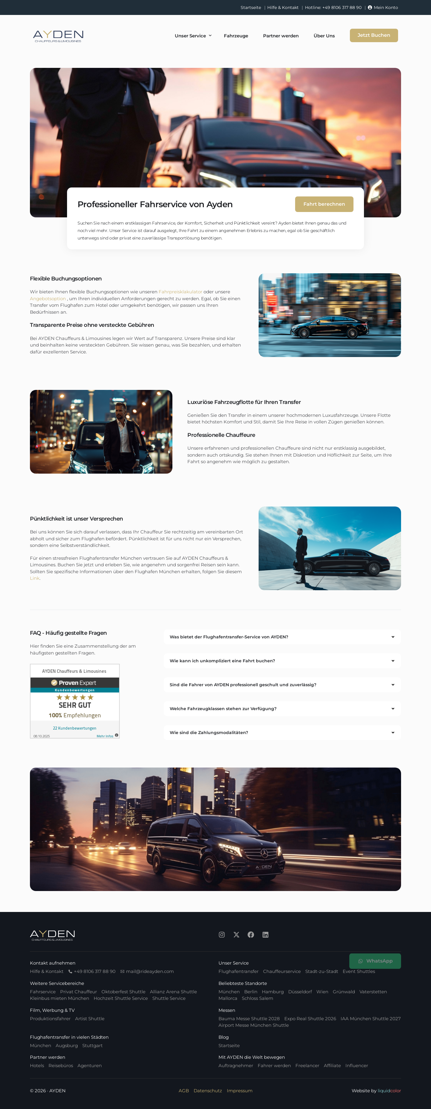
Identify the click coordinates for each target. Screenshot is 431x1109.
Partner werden (47, 1057)
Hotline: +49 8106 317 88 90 (333, 7)
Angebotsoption (48, 298)
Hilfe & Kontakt (283, 7)
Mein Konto (386, 7)
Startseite (251, 7)
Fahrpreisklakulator (180, 292)
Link (35, 578)
